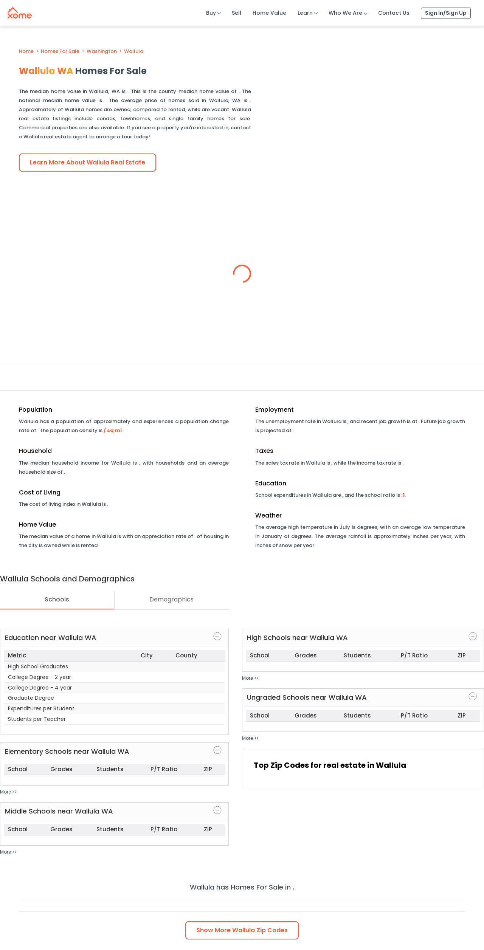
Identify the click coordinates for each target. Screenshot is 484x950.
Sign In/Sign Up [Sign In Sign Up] (446, 13)
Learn (305, 13)
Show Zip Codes (242, 930)
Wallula (133, 51)
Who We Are (345, 13)
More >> (8, 792)
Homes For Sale (60, 51)
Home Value (269, 13)
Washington (102, 51)
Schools (57, 599)
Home (26, 51)
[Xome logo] (20, 11)
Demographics (171, 599)
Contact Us (394, 13)
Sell (236, 13)
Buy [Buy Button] (211, 13)
